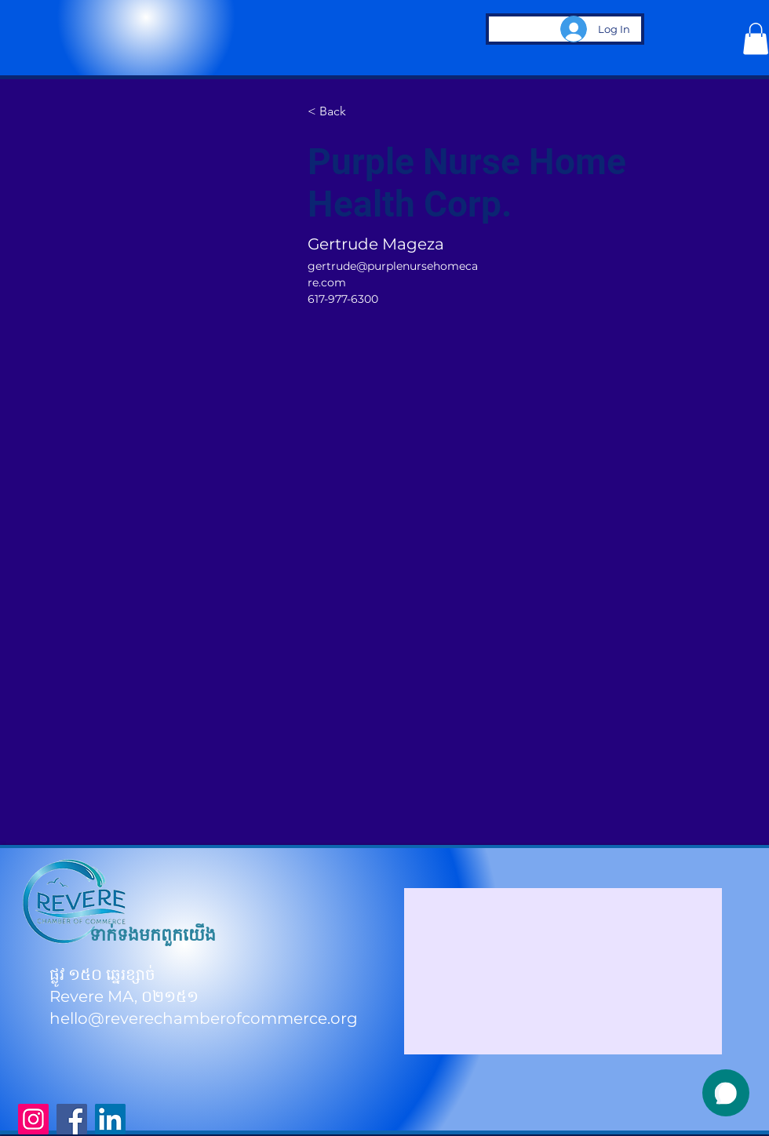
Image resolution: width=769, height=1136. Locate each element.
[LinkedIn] (110, 1119)
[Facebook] (71, 1119)
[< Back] (338, 112)
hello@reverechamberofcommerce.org (203, 1018)
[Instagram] (33, 1119)
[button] (755, 39)
